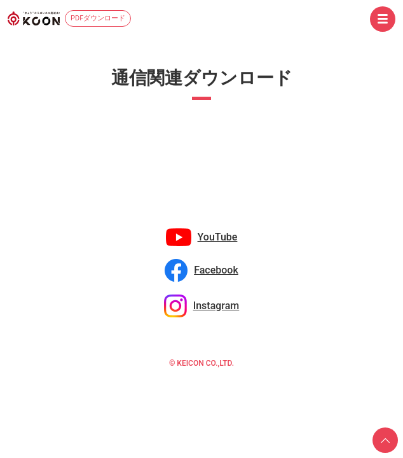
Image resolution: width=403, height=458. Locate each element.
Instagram (216, 306)
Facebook (216, 270)
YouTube (218, 237)
